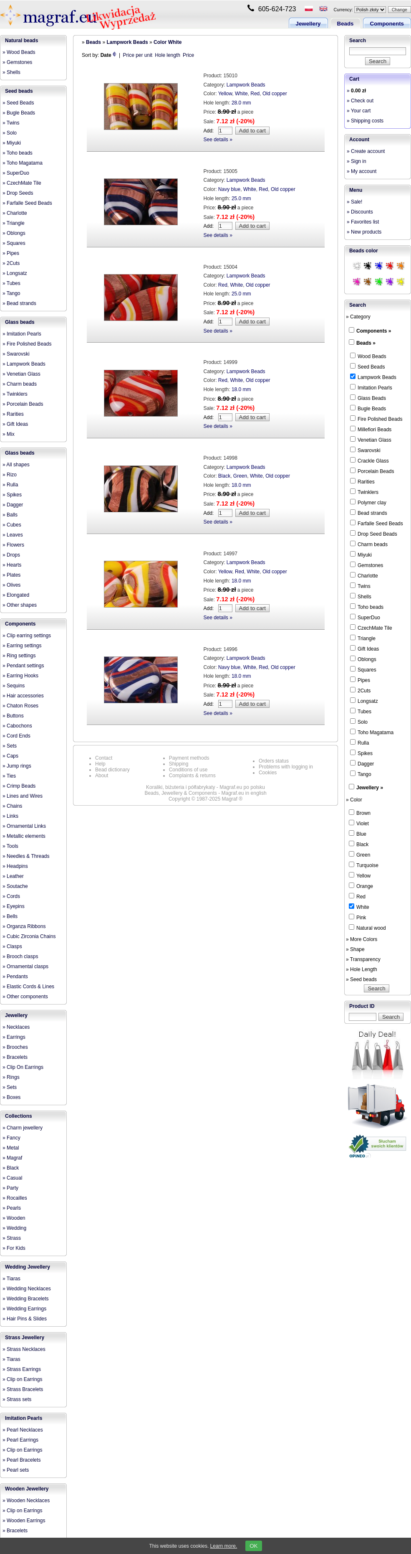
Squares (363, 669)
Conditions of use (188, 770)
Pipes (360, 680)
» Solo (10, 133)
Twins (360, 585)
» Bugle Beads (19, 113)
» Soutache (15, 886)
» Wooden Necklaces (26, 1500)
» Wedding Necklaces (27, 1289)
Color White (168, 42)
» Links (10, 816)
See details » (218, 139)
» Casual (12, 1178)
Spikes (361, 753)
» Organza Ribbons (24, 926)
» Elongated (16, 595)
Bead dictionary (112, 770)
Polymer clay (368, 502)
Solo (359, 721)
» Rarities (13, 414)
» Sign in (356, 161)
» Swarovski (16, 354)
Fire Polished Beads (376, 418)
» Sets (10, 746)
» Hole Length (361, 969)
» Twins (11, 123)
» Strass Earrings (22, 1369)
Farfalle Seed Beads (376, 523)
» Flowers (13, 545)
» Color (354, 800)
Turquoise (363, 865)
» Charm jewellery (23, 1128)
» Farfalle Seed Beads (27, 203)
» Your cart (359, 111)
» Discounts (360, 212)
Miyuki (361, 554)
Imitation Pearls (23, 1418)
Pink (357, 917)
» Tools (10, 846)
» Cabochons (17, 726)
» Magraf (12, 1158)
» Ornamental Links (24, 826)
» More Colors (361, 939)
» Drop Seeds (18, 193)
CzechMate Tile (371, 627)
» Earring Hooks (20, 676)
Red (255, 94)
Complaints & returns (192, 775)
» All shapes (16, 465)
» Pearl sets (16, 1470)
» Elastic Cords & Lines (28, 986)
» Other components (25, 997)
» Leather (13, 876)
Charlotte (364, 575)
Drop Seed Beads (373, 533)
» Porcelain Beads (23, 404)
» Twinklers (15, 394)
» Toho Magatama (23, 163)
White (241, 94)
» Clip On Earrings (23, 1067)
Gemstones (366, 565)
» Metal (11, 1148)
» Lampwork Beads (24, 364)
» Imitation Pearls (22, 334)
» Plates (11, 575)
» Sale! (354, 202)
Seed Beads (367, 366)
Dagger (362, 763)
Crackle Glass (369, 460)
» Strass (12, 1238)
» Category (358, 317)
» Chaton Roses (20, 706)
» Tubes (11, 283)
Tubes (360, 711)
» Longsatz (15, 273)
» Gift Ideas (15, 424)
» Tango (11, 293)
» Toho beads (18, 153)
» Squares (14, 243)
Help (100, 764)
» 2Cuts (11, 263)
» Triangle (14, 223)
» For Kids (14, 1248)
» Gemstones (17, 62)
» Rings (11, 1077)
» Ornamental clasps (25, 966)
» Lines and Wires (23, 796)
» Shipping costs (365, 121)
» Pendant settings (23, 666)
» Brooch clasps (20, 956)
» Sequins (14, 686)
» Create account (366, 151)
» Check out (360, 101)
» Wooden (14, 1218)
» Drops (11, 555)
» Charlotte (15, 213)
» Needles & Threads (26, 856)
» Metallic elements (24, 836)
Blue (357, 833)
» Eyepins (14, 906)
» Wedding (14, 1228)
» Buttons (13, 716)
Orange (361, 886)
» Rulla (10, 485)
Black (224, 476)
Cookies (268, 773)
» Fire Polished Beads (27, 344)
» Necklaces (16, 1027)
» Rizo (10, 475)
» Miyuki (12, 143)
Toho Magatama (371, 732)
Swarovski (365, 450)
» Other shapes (20, 605)
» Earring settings (22, 646)
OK (253, 1546)
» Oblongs (14, 233)
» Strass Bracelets (23, 1389)
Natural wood (367, 927)
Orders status (274, 761)
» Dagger (13, 505)
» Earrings (14, 1037)
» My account (361, 171)
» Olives (11, 585)
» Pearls (12, 1208)
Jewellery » (369, 788)
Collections (18, 1116)
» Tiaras (11, 1279)
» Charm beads (20, 384)
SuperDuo (365, 617)
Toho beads (366, 606)
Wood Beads (368, 356)
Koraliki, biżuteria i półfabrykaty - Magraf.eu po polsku (205, 787)
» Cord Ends (16, 736)
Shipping (179, 764)
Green (240, 476)
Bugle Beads (368, 408)
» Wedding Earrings (24, 1309)
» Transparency (363, 959)
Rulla (359, 742)
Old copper (274, 94)
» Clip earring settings (27, 635)
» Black (11, 1168)
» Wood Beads (19, 52)
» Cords (11, 896)
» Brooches (15, 1047)
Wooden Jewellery (26, 1489)
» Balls (10, 515)
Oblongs (363, 659)
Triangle (363, 638)
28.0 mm (241, 103)
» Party (10, 1188)
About (101, 775)
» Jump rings (17, 766)
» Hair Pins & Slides (25, 1319)
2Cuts (360, 690)
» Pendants (15, 976)
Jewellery (308, 23)
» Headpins (15, 866)
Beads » (366, 343)
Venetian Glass (370, 439)
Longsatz (364, 700)
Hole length (167, 55)
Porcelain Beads (372, 471)
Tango (360, 774)
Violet (359, 823)
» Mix (9, 434)
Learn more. (223, 1546)
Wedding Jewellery (27, 1267)
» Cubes (12, 525)
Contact (103, 758)
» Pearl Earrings (20, 1440)
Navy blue (229, 189)
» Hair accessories (23, 696)
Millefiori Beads (370, 429)
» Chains (12, 806)
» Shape (355, 949)
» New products (364, 232)
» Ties (9, 776)
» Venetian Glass (21, 374)
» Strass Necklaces (24, 1349)
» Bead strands (19, 303)
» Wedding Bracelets (26, 1299)
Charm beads (369, 544)
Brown (360, 812)
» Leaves (13, 535)
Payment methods (189, 758)
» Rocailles (15, 1198)
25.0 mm (241, 198)
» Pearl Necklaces (23, 1430)
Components (387, 23)
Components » (373, 331)
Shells (360, 596)
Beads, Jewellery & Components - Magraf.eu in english (205, 793)
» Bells (10, 916)
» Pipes (11, 253)
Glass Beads (368, 397)
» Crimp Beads (19, 786)
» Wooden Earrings (24, 1520)
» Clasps (12, 946)
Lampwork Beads (127, 42)
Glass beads (20, 322)
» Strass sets (17, 1399)
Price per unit (138, 55)
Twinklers (364, 491)
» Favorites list (363, 222)
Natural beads (21, 40)
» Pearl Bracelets (21, 1460)
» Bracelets (15, 1057)
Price (188, 55)
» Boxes (11, 1097)
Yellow (225, 94)
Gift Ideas (364, 648)
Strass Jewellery (24, 1337)
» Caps (10, 756)
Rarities (362, 481)
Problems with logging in (286, 767)
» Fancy (11, 1138)
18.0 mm (241, 389)
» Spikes (12, 495)
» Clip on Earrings (22, 1379)
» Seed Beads (18, 103)
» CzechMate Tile (22, 183)
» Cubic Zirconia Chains (29, 936)
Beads (345, 23)
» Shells (11, 72)
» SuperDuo (16, 173)
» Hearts (12, 565)
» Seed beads (361, 979)
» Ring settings (19, 656)
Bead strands (368, 512)
